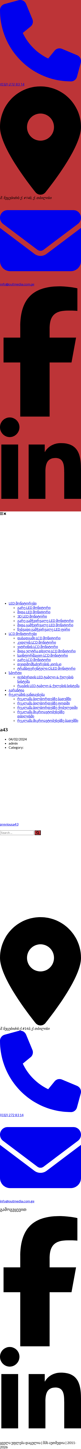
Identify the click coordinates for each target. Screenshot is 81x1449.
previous (9, 824)
